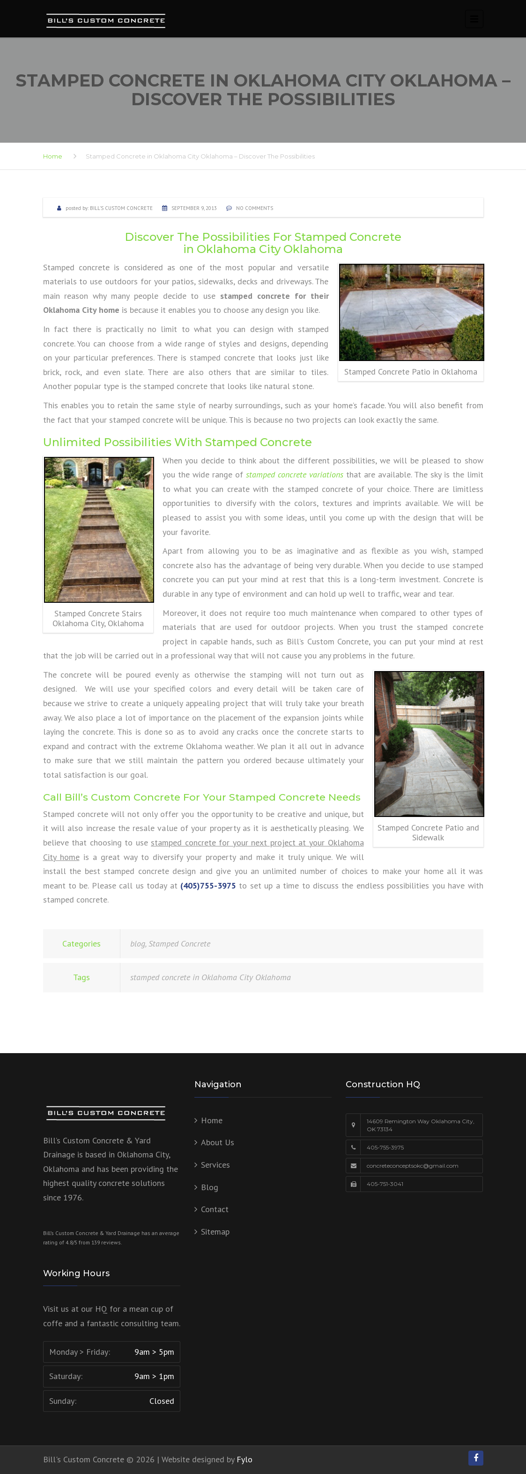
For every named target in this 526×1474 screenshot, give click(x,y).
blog (137, 943)
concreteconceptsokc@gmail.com (413, 1165)
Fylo (244, 1459)
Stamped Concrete (179, 943)
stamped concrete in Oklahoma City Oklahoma (210, 977)
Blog (209, 1187)
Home (52, 156)
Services (215, 1164)
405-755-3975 (385, 1147)
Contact (215, 1209)
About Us (217, 1142)
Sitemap (215, 1231)
